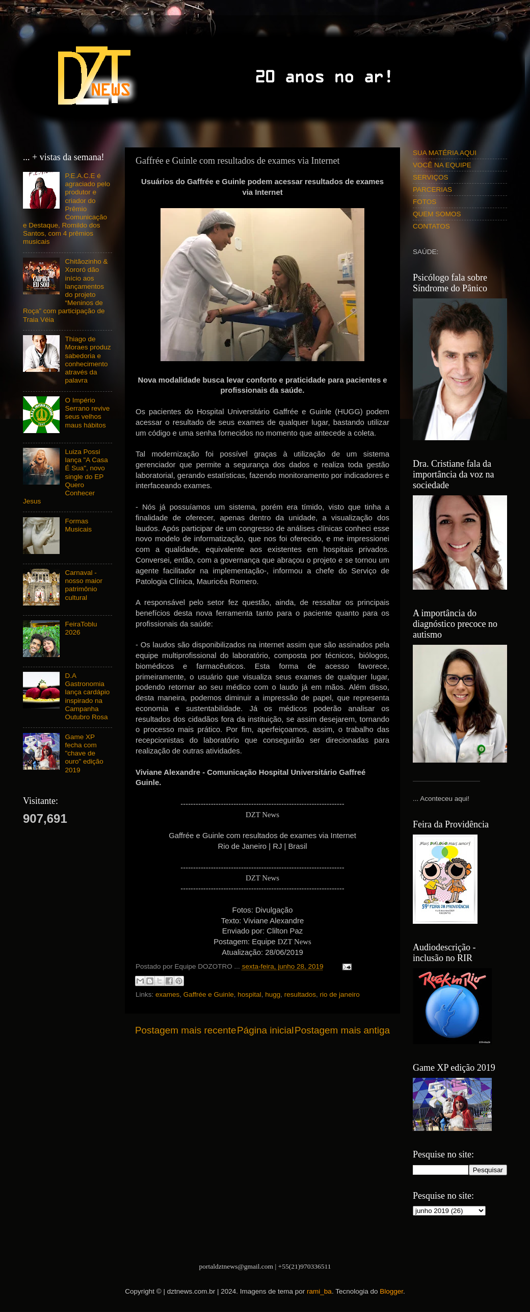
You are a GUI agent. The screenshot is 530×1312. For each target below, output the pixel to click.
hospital (249, 994)
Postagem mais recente (185, 1030)
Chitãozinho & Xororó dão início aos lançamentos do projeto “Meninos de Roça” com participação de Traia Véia (65, 290)
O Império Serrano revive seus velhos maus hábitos (87, 412)
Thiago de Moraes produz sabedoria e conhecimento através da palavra (88, 359)
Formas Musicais (78, 525)
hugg (272, 994)
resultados (300, 994)
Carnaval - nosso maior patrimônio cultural (83, 585)
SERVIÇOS (430, 177)
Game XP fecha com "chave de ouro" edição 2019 (84, 753)
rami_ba (319, 1291)
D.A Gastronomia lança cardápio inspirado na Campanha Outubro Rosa (87, 696)
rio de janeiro (340, 994)
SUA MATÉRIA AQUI (444, 153)
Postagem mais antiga (342, 1030)
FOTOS (424, 202)
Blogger (391, 1291)
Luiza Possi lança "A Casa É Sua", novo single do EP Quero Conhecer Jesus (65, 476)
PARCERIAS (432, 189)
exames (167, 994)
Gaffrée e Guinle (208, 994)
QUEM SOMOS (437, 214)
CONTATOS (431, 226)
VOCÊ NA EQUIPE (442, 165)
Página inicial (265, 1030)
